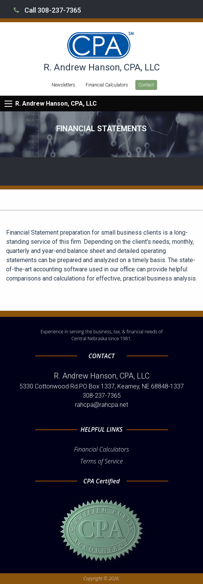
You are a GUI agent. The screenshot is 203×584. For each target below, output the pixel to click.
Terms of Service (101, 461)
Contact (146, 85)
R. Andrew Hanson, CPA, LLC (56, 103)
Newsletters (63, 85)
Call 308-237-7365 (47, 10)
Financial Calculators (107, 85)
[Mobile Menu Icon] (8, 104)
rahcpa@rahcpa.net (101, 404)
